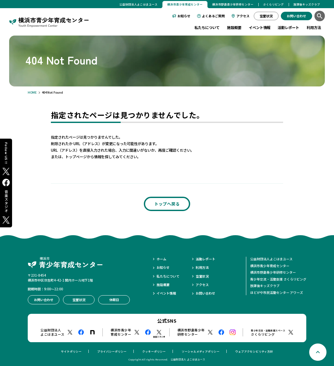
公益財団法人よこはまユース (138, 4)
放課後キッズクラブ (307, 4)
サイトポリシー (71, 351)
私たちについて (207, 27)
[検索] (319, 16)
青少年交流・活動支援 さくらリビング (278, 279)
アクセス (243, 15)
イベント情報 (259, 27)
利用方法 (314, 27)
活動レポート (288, 27)
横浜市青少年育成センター (269, 265)
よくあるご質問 (213, 15)
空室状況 (202, 276)
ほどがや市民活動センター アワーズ (276, 292)
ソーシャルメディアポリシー (201, 351)
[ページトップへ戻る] (318, 352)
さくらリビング (273, 4)
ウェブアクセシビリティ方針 (254, 351)
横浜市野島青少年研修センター (232, 4)
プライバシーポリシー (112, 351)
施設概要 (234, 27)
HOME (32, 92)
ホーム (161, 259)
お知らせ (183, 15)
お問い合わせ (205, 293)
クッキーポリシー (154, 351)
